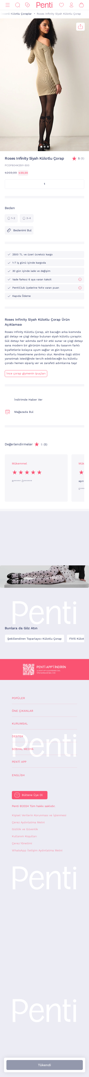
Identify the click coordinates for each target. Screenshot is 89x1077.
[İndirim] (27, 5)
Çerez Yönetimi (22, 843)
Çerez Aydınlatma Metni (28, 822)
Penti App (19, 761)
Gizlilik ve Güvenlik (25, 829)
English (18, 775)
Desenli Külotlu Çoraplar (16, 13)
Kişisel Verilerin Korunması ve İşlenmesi (39, 815)
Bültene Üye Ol (32, 795)
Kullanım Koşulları (24, 836)
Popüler (18, 698)
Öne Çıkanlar (22, 710)
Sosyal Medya (22, 749)
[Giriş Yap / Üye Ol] (71, 5)
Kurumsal (20, 723)
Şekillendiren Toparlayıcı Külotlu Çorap (34, 638)
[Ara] (17, 5)
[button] (41, 147)
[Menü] (7, 5)
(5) (81, 158)
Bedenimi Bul (19, 230)
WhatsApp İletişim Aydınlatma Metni (37, 850)
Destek (17, 736)
